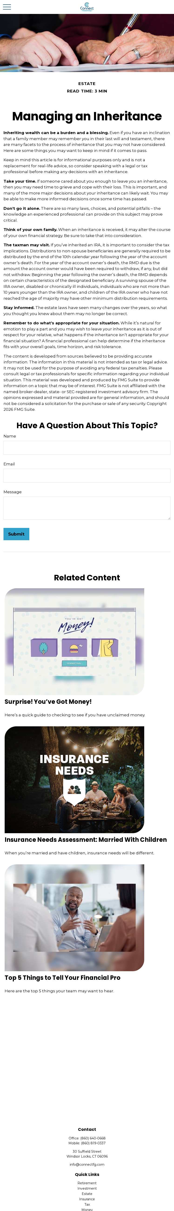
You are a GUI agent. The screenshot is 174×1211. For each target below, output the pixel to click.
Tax (87, 1204)
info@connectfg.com (87, 1164)
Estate (87, 1194)
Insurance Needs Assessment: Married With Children (86, 840)
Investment (87, 1188)
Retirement (87, 1183)
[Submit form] (16, 534)
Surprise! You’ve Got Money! (48, 702)
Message (12, 492)
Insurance (87, 1199)
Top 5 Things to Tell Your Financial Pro (62, 978)
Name (9, 436)
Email (9, 464)
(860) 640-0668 (93, 1138)
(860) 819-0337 (93, 1143)
